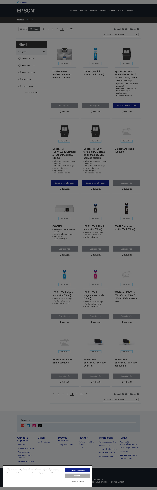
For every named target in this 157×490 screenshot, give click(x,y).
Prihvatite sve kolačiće (77, 470)
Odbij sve (77, 475)
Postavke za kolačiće (77, 481)
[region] (47, 476)
